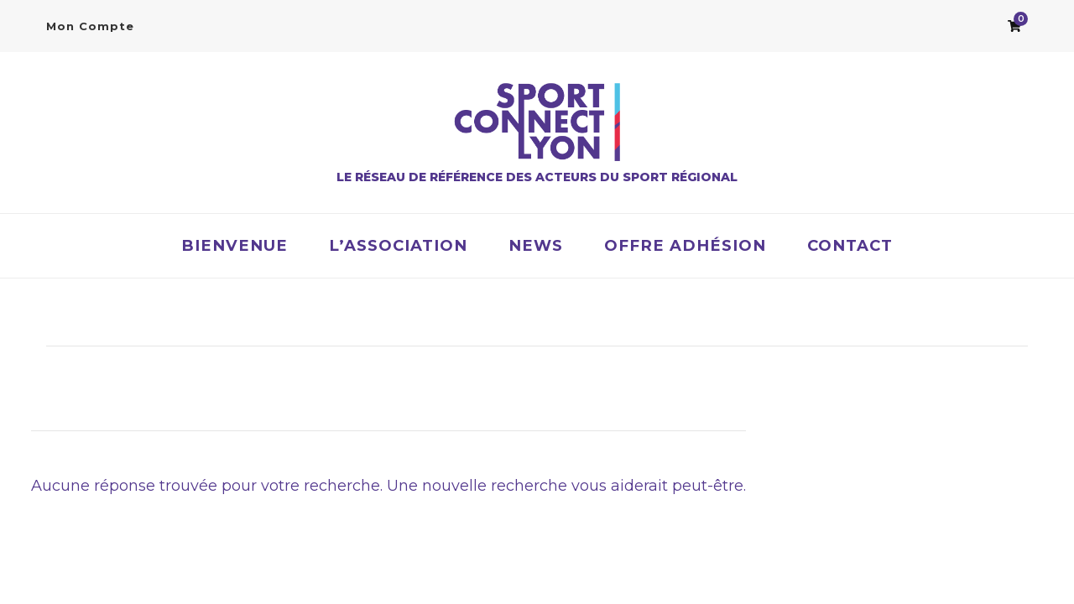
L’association (398, 245)
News (535, 245)
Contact (850, 245)
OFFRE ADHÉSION (685, 245)
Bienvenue (234, 245)
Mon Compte (90, 26)
